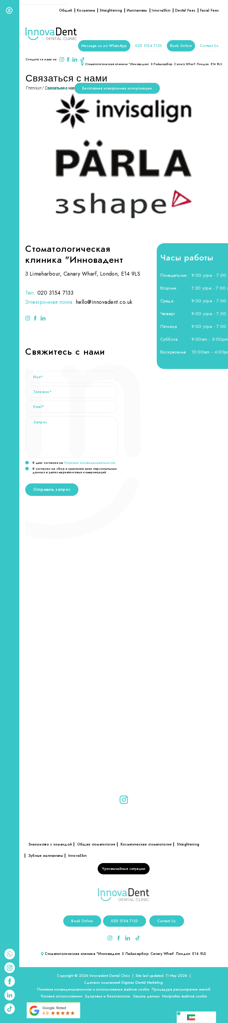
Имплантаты (137, 10)
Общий (65, 10)
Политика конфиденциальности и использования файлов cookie (93, 989)
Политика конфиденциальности (89, 462)
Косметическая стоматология (146, 844)
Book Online (181, 45)
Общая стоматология (96, 844)
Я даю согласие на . (70, 463)
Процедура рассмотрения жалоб (181, 989)
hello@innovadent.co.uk (104, 302)
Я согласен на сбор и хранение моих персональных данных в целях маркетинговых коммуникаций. (71, 470)
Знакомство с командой (50, 844)
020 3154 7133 (148, 45)
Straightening (111, 10)
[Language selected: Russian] (196, 1017)
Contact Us (209, 45)
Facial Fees (209, 10)
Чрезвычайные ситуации (123, 868)
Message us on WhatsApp (104, 45)
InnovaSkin (161, 10)
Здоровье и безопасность (107, 996)
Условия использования (61, 996)
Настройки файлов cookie (184, 996)
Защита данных (146, 996)
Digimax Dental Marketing (142, 982)
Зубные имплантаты (45, 855)
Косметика (86, 10)
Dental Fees (185, 10)
